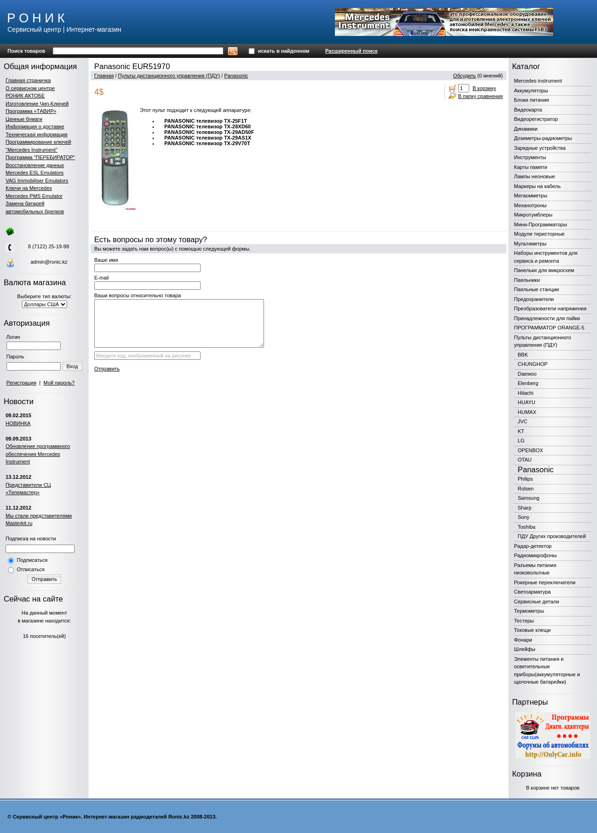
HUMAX (527, 412)
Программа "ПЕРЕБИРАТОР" (40, 157)
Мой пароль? (59, 382)
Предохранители (534, 299)
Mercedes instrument (538, 81)
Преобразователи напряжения (550, 308)
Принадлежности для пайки (547, 318)
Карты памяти (530, 167)
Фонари (523, 640)
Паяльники (527, 280)
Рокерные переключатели (545, 582)
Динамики (525, 129)
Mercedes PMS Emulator (34, 196)
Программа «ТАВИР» (31, 111)
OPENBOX (530, 450)
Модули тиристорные (539, 234)
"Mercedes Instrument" (31, 150)
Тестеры (524, 620)
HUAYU (526, 402)
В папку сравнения (480, 96)
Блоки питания (531, 100)
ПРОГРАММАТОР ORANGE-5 (549, 327)
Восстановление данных (35, 165)
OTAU (525, 459)
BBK (523, 354)
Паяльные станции (536, 289)
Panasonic (236, 75)
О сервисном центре (30, 88)
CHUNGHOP (533, 364)
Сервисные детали (536, 601)
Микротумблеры (533, 214)
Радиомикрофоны (535, 555)
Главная (104, 75)
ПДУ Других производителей (552, 536)
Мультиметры (530, 243)
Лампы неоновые (534, 176)
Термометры (529, 611)
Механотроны (530, 205)
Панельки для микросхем (544, 270)
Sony (523, 517)
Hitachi (526, 393)
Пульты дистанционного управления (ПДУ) (169, 75)
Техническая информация (37, 134)
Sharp (524, 508)
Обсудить (464, 75)
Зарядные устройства (540, 148)
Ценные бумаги (24, 119)
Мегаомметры (530, 195)
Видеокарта (528, 109)
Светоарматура (532, 592)
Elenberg (528, 383)
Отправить (44, 579)
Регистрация (21, 382)
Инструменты (530, 157)
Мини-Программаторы (540, 224)
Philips (525, 479)
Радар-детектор (533, 546)
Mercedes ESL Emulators (34, 172)
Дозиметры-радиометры (543, 138)
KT (521, 431)
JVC (523, 421)
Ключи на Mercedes (29, 188)
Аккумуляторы (531, 90)
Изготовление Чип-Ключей (37, 103)
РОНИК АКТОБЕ (25, 95)
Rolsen (526, 488)
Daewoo (527, 374)
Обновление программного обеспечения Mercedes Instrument (38, 453)
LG (521, 440)
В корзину (484, 88)
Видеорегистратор (536, 119)
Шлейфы (524, 649)
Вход (72, 366)
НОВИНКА (18, 423)
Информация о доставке (35, 126)
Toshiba (526, 527)
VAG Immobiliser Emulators (37, 180)
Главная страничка (28, 80)
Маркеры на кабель (537, 186)
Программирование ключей (38, 142)
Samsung (528, 498)
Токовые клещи (532, 630)
